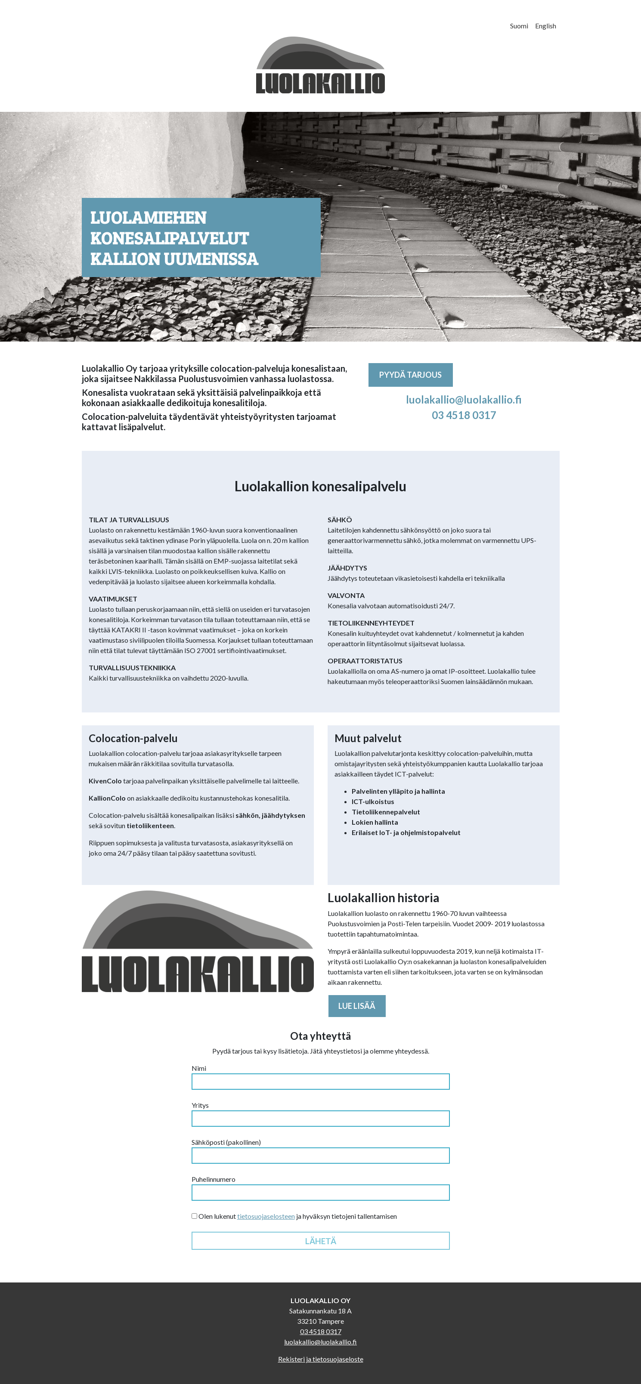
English (545, 26)
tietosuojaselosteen (266, 1216)
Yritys (321, 1114)
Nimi (321, 1077)
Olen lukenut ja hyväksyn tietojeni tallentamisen (294, 1216)
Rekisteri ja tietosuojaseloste (320, 1359)
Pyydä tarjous (410, 374)
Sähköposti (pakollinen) (321, 1151)
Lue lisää (356, 1006)
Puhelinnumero (321, 1188)
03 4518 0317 (464, 415)
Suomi (519, 26)
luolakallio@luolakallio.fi (464, 399)
